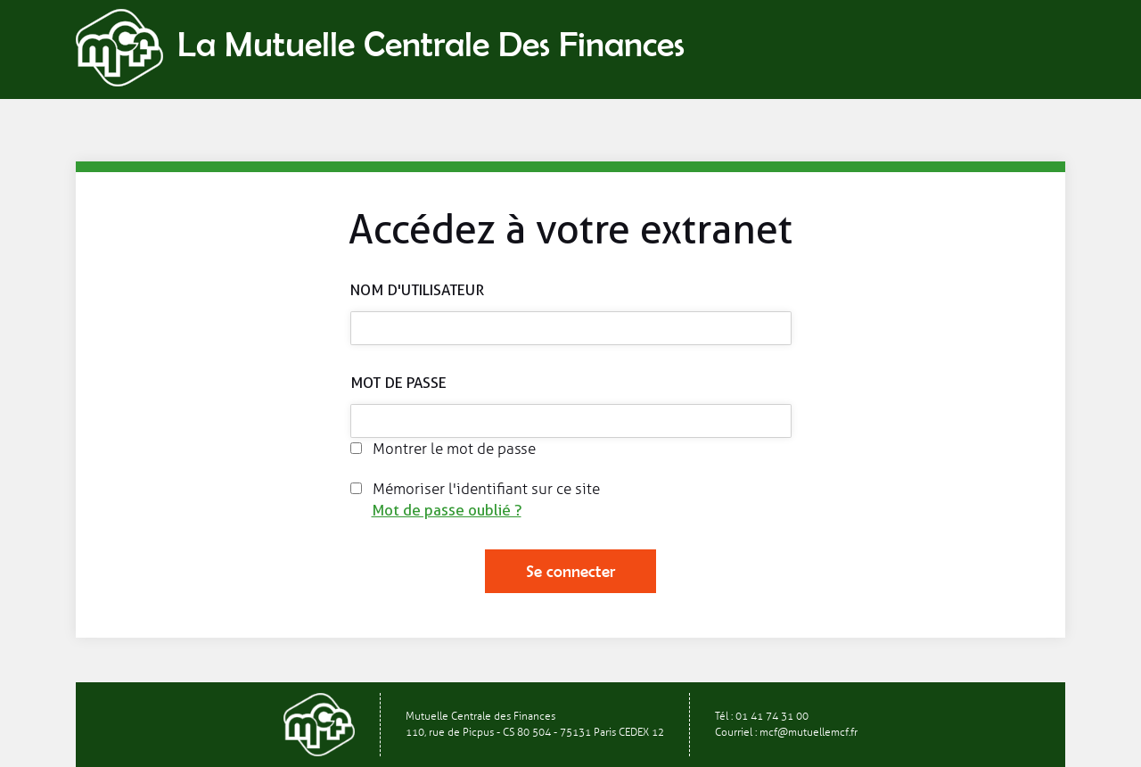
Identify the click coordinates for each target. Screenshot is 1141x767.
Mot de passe (398, 383)
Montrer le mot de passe (443, 449)
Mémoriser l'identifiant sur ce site (475, 489)
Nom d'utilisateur (417, 290)
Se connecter (570, 571)
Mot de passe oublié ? (446, 510)
